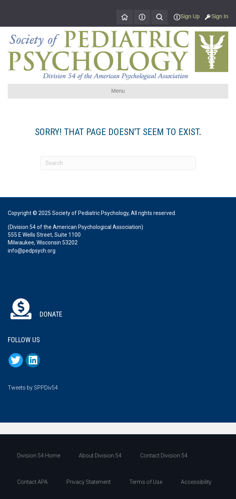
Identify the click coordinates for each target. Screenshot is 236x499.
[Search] (118, 163)
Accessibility (196, 482)
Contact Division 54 (163, 455)
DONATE (35, 314)
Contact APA (32, 482)
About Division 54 (100, 455)
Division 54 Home (38, 455)
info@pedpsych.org (32, 251)
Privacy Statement (88, 482)
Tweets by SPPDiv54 (33, 388)
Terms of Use (145, 482)
